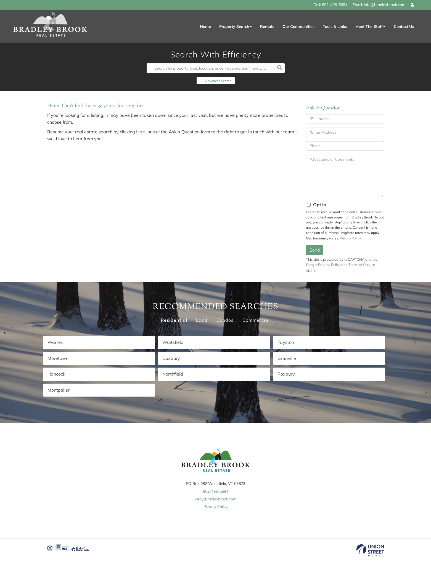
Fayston (285, 342)
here (140, 131)
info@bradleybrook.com (384, 4)
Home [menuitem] (205, 26)
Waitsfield (173, 342)
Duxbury (171, 358)
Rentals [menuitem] (267, 26)
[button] (280, 68)
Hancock (56, 374)
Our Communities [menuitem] (298, 26)
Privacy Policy (350, 238)
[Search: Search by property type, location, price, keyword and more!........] (211, 68)
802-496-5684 (334, 4)
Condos (225, 320)
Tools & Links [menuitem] (335, 26)
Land (202, 320)
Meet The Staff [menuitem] (370, 26)
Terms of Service (361, 264)
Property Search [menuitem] (235, 26)
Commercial (256, 320)
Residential (174, 320)
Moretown (57, 358)
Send (315, 250)
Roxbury (286, 374)
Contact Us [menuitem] (404, 26)
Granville (286, 358)
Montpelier (58, 390)
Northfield (172, 374)
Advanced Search (218, 80)
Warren (55, 342)
